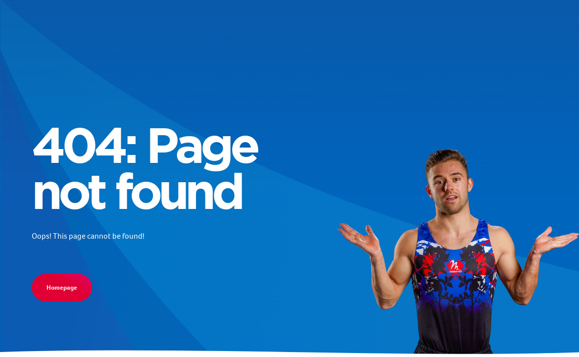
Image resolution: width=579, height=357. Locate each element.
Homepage (62, 287)
